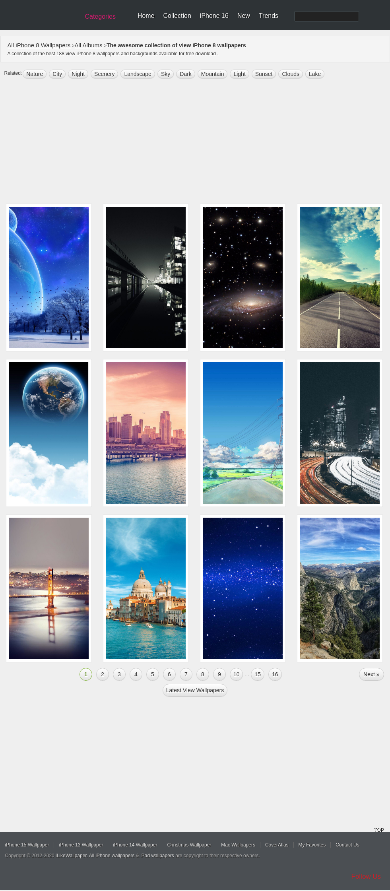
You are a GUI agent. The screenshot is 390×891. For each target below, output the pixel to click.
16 (275, 674)
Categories (100, 16)
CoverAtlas (277, 845)
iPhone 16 (214, 15)
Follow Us (366, 876)
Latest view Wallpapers (195, 690)
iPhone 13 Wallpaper (81, 845)
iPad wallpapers (157, 855)
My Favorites (312, 845)
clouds (290, 74)
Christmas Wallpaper (189, 845)
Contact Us (347, 845)
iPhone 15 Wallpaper (27, 845)
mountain (212, 74)
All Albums (89, 45)
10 (236, 674)
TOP (379, 830)
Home (146, 15)
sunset (264, 74)
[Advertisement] (199, 142)
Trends (268, 15)
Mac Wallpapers (238, 845)
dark (186, 74)
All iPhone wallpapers (112, 855)
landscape (137, 74)
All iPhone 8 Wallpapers (39, 45)
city (57, 74)
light (239, 74)
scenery (104, 74)
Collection (177, 15)
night (78, 74)
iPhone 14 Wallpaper (135, 845)
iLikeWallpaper (71, 855)
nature (34, 74)
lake (315, 74)
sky (165, 74)
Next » (371, 674)
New (243, 15)
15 (257, 674)
